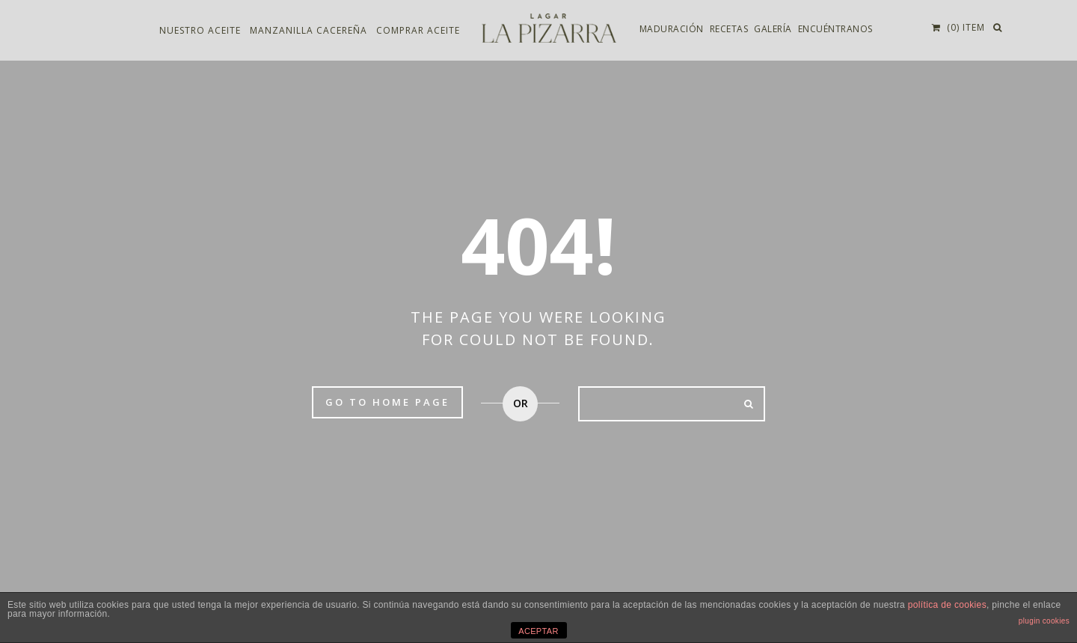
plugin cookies (1044, 621)
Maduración (671, 29)
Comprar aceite (418, 31)
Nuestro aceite (200, 31)
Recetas (729, 29)
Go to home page (387, 402)
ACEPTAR (538, 631)
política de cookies (947, 605)
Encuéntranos (835, 29)
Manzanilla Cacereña (308, 31)
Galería (773, 29)
